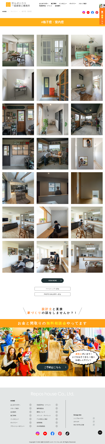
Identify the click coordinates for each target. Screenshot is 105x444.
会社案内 (57, 5)
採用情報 (47, 423)
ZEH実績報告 (47, 426)
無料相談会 (47, 408)
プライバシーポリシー (20, 426)
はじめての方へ (43, 3)
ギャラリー (73, 3)
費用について (47, 412)
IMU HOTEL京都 (84, 425)
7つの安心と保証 (47, 419)
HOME (12, 401)
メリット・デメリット (47, 415)
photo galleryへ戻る (52, 294)
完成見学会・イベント (45, 5)
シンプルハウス (84, 418)
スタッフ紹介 (83, 3)
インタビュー (63, 3)
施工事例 (53, 3)
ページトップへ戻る (52, 289)
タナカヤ (84, 421)
